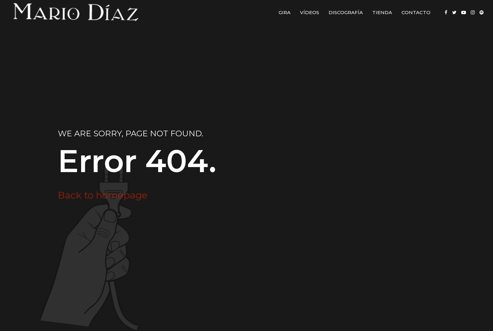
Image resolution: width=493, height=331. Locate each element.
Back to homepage (102, 195)
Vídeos (309, 12)
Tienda (382, 12)
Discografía (346, 12)
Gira (285, 12)
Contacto (416, 12)
